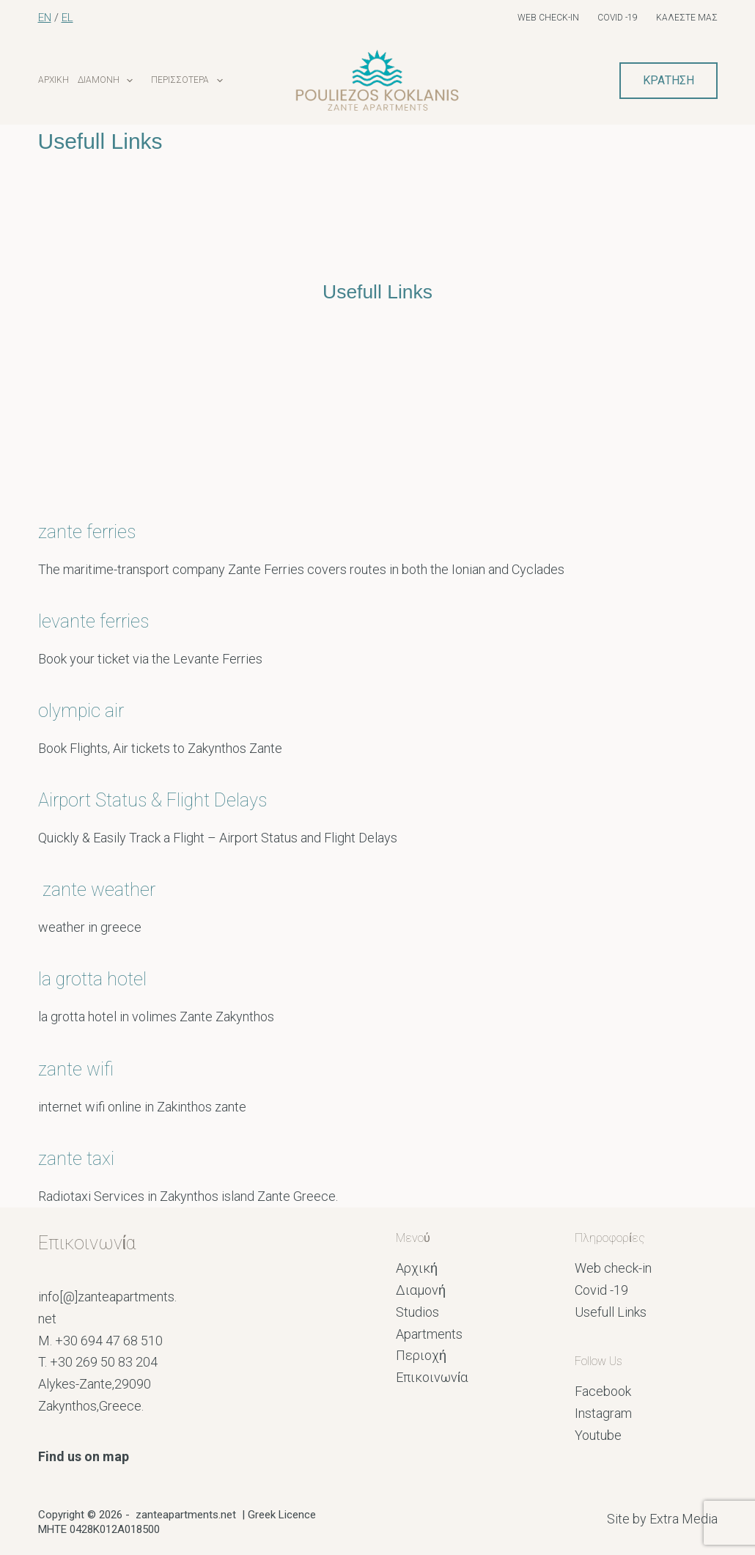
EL (67, 17)
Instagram (603, 1413)
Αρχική (53, 80)
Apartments (429, 1334)
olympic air (81, 710)
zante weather (101, 889)
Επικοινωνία (432, 1377)
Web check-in (548, 17)
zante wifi (76, 1069)
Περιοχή (421, 1355)
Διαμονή (117, 80)
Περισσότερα (199, 80)
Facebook (603, 1391)
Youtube (598, 1435)
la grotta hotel (92, 979)
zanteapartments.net (186, 1514)
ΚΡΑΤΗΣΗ (668, 80)
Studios (417, 1312)
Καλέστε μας (687, 17)
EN (44, 17)
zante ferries (89, 532)
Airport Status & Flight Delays (154, 800)
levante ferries (93, 621)
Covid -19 (617, 17)
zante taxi (76, 1158)
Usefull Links (611, 1312)
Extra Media (683, 1518)
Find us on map (83, 1456)
